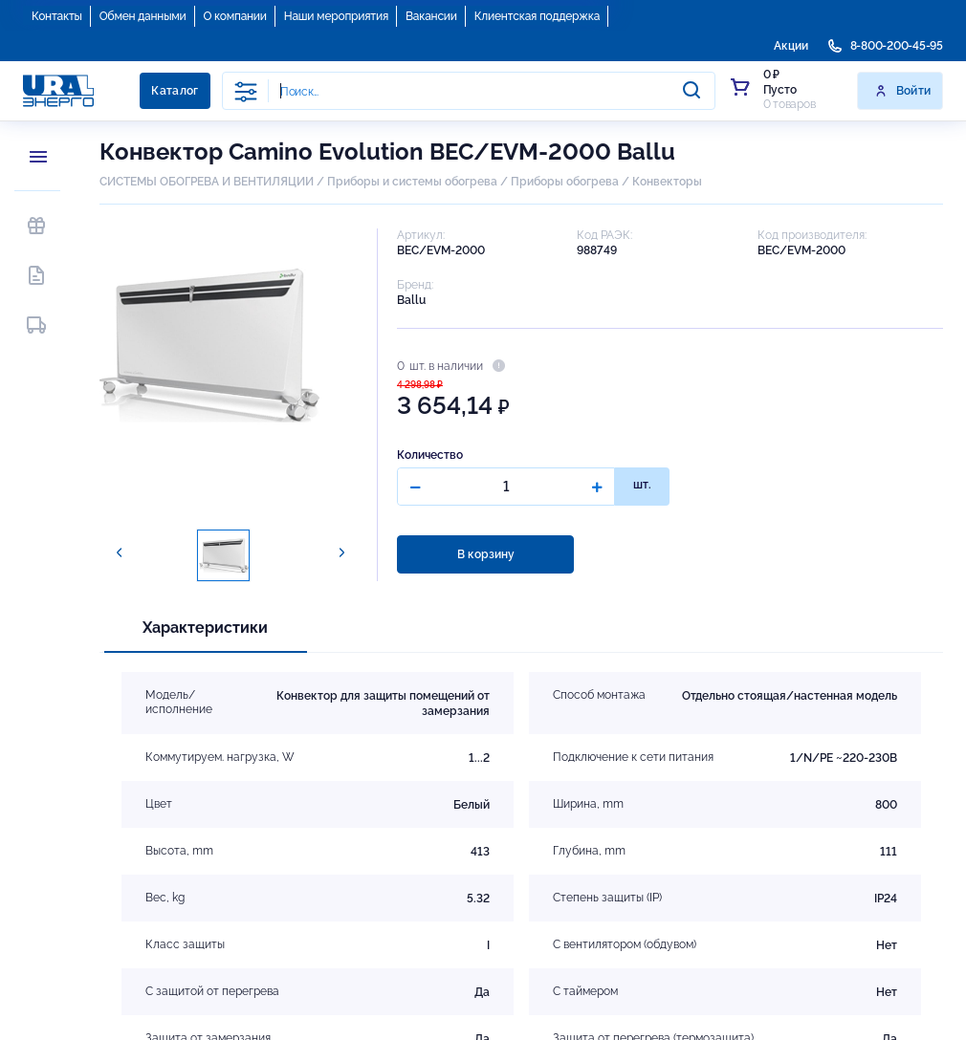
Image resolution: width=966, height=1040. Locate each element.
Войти (902, 90)
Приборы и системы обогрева (412, 181)
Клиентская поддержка (537, 16)
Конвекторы (667, 181)
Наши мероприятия (336, 16)
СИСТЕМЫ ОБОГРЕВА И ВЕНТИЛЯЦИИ (206, 181)
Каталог (175, 91)
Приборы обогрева (565, 181)
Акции (791, 46)
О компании (235, 16)
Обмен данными (143, 16)
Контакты (57, 16)
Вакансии (431, 16)
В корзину (486, 554)
